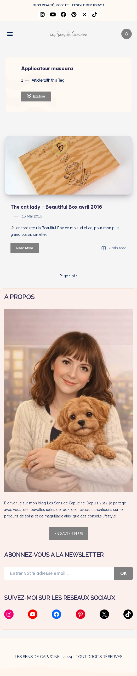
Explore (36, 96)
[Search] (126, 34)
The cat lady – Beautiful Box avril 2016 (56, 207)
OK (123, 573)
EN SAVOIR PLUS (68, 534)
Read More (27, 249)
